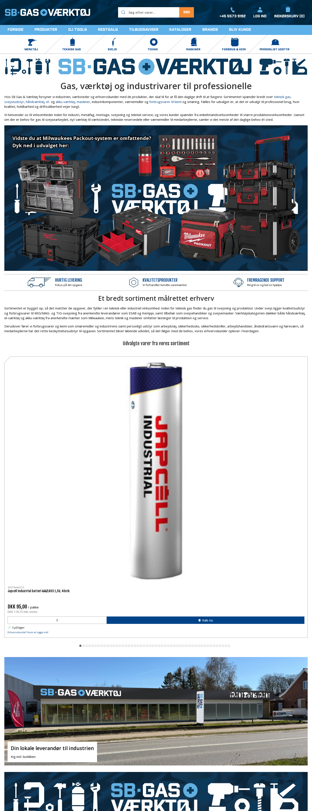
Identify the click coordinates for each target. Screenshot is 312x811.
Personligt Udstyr (171, 753)
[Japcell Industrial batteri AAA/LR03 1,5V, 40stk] (33, 379)
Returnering (220, 766)
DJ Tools (164, 759)
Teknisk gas (117, 753)
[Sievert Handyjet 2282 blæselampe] (217, 379)
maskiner (83, 102)
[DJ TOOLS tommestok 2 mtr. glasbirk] (278, 379)
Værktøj (114, 746)
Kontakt (217, 753)
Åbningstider (221, 779)
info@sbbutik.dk (16, 760)
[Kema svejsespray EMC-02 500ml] (156, 379)
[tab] (141, 462)
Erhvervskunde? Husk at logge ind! (28, 448)
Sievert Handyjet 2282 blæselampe (214, 407)
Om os (217, 746)
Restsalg (165, 766)
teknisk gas (282, 97)
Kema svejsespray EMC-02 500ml (151, 407)
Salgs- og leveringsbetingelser (234, 772)
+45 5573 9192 (16, 755)
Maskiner (115, 772)
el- (48, 102)
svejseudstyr (14, 102)
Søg (186, 12)
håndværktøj (35, 102)
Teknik (113, 766)
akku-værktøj (65, 102)
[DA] (47, 12)
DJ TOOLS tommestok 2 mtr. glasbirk (277, 407)
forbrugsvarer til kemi (165, 102)
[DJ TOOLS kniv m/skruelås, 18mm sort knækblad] (94, 379)
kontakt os (123, 699)
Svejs (112, 759)
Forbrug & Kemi (170, 746)
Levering (218, 759)
